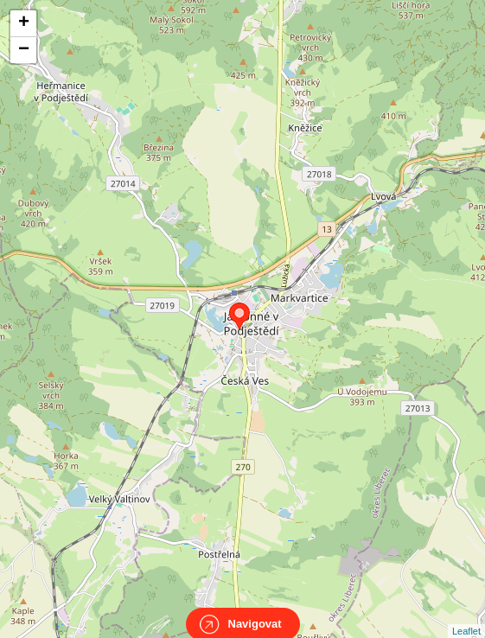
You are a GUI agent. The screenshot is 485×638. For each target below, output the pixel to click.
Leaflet (466, 615)
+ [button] (23, 23)
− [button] (23, 50)
